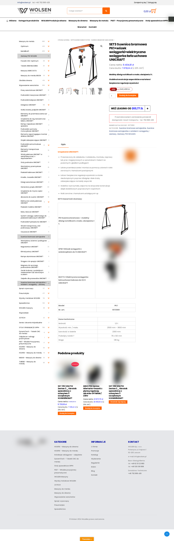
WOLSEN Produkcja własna (53, 20)
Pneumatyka (59, 505)
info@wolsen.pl (24, 2)
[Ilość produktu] (112, 96)
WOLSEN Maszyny (61, 477)
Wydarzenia (96, 459)
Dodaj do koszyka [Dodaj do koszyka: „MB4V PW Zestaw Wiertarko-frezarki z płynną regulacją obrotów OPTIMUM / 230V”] (92, 408)
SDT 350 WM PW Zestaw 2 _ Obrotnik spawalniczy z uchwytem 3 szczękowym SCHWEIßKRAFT (118, 392)
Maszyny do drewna (78, 20)
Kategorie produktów (29, 20)
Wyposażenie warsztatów (80, 40)
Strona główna (63, 40)
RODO (93, 467)
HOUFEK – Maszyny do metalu (66, 451)
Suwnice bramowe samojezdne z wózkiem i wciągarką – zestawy (131, 131)
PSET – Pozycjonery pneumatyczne (127, 20)
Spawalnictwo (60, 509)
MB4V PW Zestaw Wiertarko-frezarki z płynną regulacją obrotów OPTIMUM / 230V (92, 391)
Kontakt (93, 27)
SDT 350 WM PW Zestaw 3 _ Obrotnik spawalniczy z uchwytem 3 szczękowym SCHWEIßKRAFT (67, 392)
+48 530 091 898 (137, 466)
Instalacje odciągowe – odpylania (68, 455)
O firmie (94, 447)
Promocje (95, 451)
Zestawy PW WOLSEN (126, 134)
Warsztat (82, 27)
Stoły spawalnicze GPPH (156, 20)
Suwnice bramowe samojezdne (102, 40)
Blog (93, 471)
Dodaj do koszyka (127, 95)
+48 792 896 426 (134, 473)
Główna (11, 20)
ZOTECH (57, 485)
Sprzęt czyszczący (61, 501)
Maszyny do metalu (99, 20)
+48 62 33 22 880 (137, 463)
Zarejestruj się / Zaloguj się (145, 2)
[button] (101, 46)
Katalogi (94, 455)
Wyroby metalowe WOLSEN (65, 481)
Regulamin (95, 463)
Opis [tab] (63, 144)
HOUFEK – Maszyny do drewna (66, 447)
